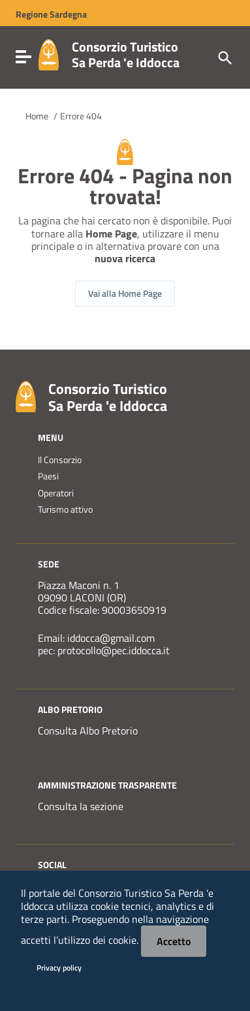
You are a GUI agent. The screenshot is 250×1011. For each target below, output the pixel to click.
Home (36, 116)
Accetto (174, 941)
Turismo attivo (65, 509)
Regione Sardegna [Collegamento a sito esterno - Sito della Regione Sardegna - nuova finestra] (51, 14)
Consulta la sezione (80, 806)
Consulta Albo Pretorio (88, 730)
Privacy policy (59, 967)
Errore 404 (81, 116)
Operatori (56, 493)
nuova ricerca (125, 258)
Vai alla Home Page (125, 293)
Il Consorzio (60, 460)
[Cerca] (224, 57)
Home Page (111, 233)
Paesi (48, 476)
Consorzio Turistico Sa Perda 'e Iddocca (126, 54)
